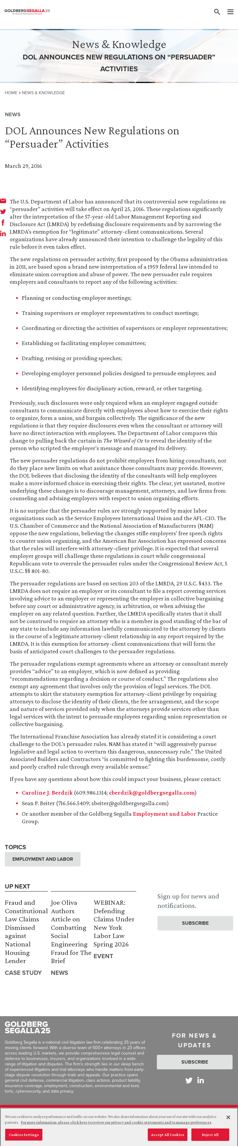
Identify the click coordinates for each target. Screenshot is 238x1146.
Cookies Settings (24, 1137)
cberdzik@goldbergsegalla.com (152, 792)
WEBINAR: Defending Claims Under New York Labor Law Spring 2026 (114, 923)
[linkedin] (3, 233)
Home (11, 92)
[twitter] (3, 212)
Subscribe (195, 923)
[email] (3, 201)
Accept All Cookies (167, 1137)
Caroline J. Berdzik (47, 792)
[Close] (228, 1119)
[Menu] (227, 12)
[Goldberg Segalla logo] (27, 12)
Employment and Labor (164, 813)
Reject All (210, 1137)
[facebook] (3, 222)
